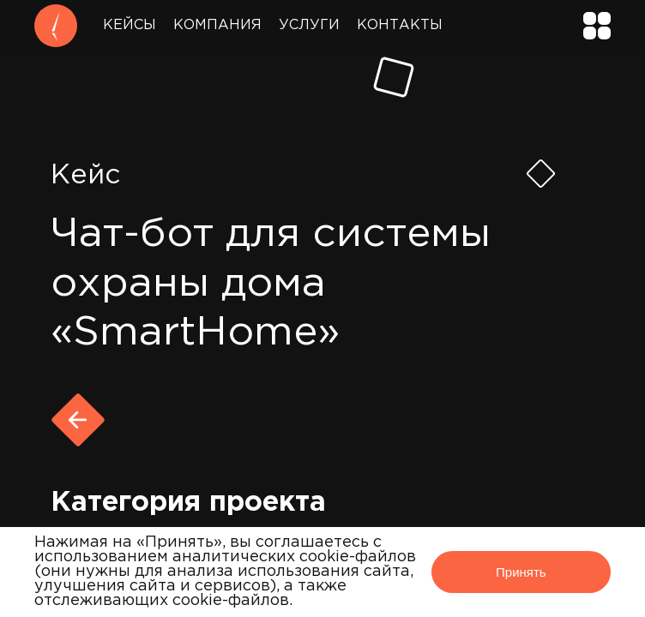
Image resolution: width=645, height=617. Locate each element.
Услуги (309, 25)
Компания (217, 25)
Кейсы (129, 25)
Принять (521, 572)
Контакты (400, 25)
